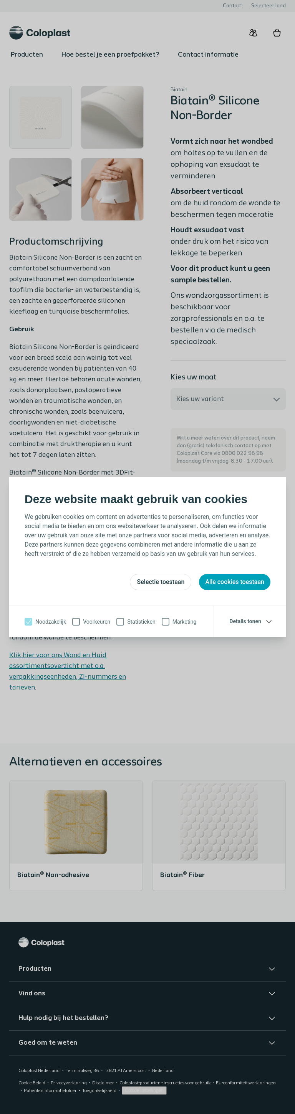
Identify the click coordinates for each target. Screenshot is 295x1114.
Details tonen (245, 621)
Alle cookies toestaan (234, 582)
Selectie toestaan (161, 582)
